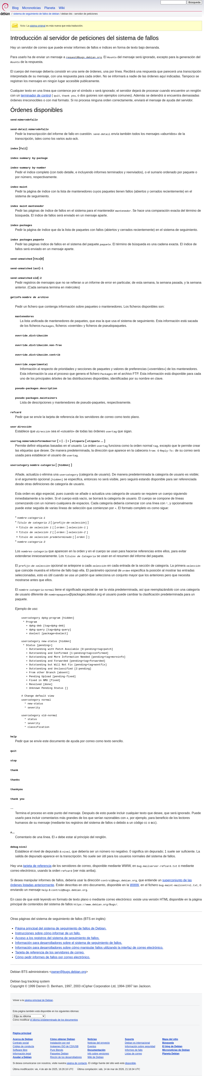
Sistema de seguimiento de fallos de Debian (36, 13)
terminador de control (36, 95)
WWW (134, 885)
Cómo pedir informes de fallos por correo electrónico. (52, 957)
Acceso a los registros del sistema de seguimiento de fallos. (57, 938)
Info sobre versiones (98, 1053)
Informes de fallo (134, 1050)
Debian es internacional (137, 1042)
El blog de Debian (172, 1046)
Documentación (96, 1050)
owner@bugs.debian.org (68, 971)
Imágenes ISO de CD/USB (64, 1046)
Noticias (92, 1039)
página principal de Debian (39, 1000)
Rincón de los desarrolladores (66, 1057)
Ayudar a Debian (22, 1057)
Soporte (129, 1039)
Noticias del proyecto (98, 1042)
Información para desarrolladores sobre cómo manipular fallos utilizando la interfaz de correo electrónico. (89, 947)
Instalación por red (60, 1042)
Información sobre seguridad (140, 1046)
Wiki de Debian (95, 1057)
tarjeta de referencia (37, 866)
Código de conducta (23, 1046)
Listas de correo (133, 1053)
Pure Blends (56, 1050)
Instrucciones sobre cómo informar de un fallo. (47, 933)
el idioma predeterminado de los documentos (54, 1019)
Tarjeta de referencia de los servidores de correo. (49, 952)
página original (37, 25)
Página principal (22, 1033)
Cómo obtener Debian (62, 1039)
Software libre (20, 1050)
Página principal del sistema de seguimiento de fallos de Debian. (60, 928)
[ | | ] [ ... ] (57, 441)
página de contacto (77, 1063)
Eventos (91, 1046)
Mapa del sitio (170, 1039)
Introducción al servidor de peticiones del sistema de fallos (84, 38)
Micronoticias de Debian (176, 1050)
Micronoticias (31, 8)
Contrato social (21, 1042)
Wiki (62, 8)
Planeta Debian (170, 1053)
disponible (130, 1063)
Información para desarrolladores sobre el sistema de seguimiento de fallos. (68, 942)
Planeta (49, 8)
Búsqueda (168, 1042)
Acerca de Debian (23, 1039)
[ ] (41, 465)
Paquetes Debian (59, 1053)
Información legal (22, 1053)
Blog (15, 8)
